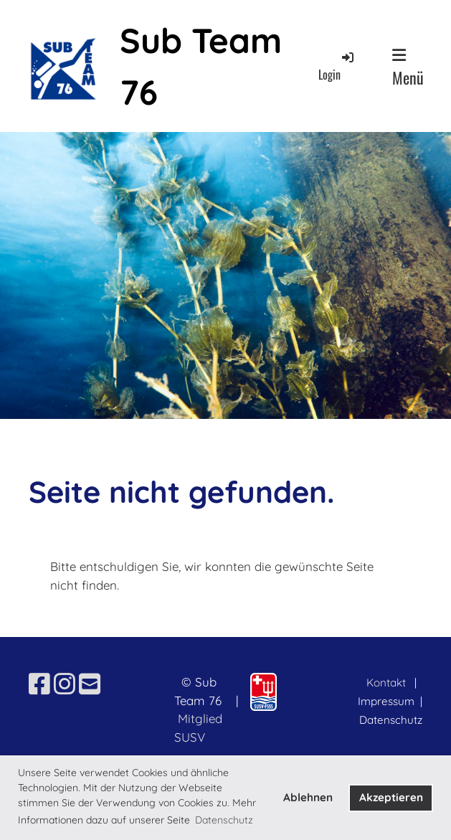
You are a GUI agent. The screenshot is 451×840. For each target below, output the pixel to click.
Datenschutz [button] (224, 819)
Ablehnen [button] (308, 797)
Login (337, 66)
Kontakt (386, 682)
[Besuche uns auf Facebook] (39, 684)
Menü (408, 68)
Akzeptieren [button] (391, 797)
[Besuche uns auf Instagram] (64, 684)
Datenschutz (390, 720)
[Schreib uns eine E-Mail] (89, 684)
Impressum (387, 701)
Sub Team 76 (201, 66)
